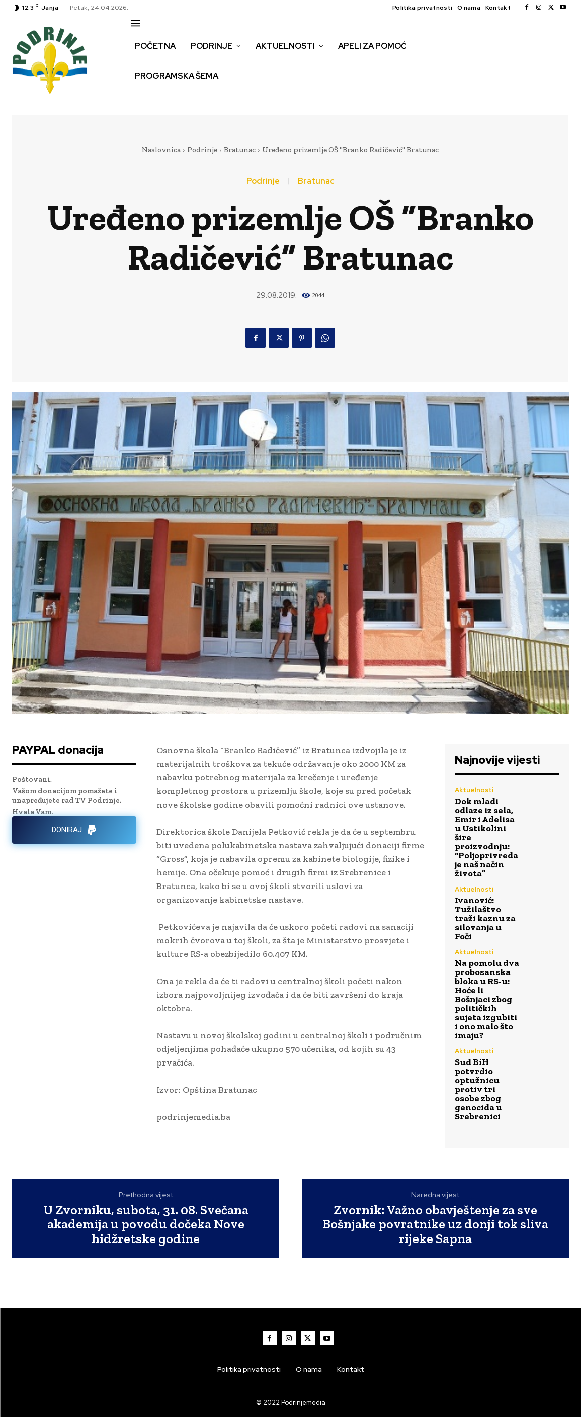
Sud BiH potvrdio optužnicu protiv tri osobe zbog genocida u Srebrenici (478, 1089)
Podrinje (202, 149)
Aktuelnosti (474, 790)
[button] (141, 97)
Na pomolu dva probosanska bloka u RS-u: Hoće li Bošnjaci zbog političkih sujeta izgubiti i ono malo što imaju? (487, 999)
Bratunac (240, 149)
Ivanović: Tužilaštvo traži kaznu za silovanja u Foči (485, 918)
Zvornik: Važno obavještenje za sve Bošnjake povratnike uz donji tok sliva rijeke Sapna (435, 1224)
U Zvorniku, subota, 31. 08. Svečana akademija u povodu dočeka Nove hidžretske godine (145, 1224)
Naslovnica (161, 149)
